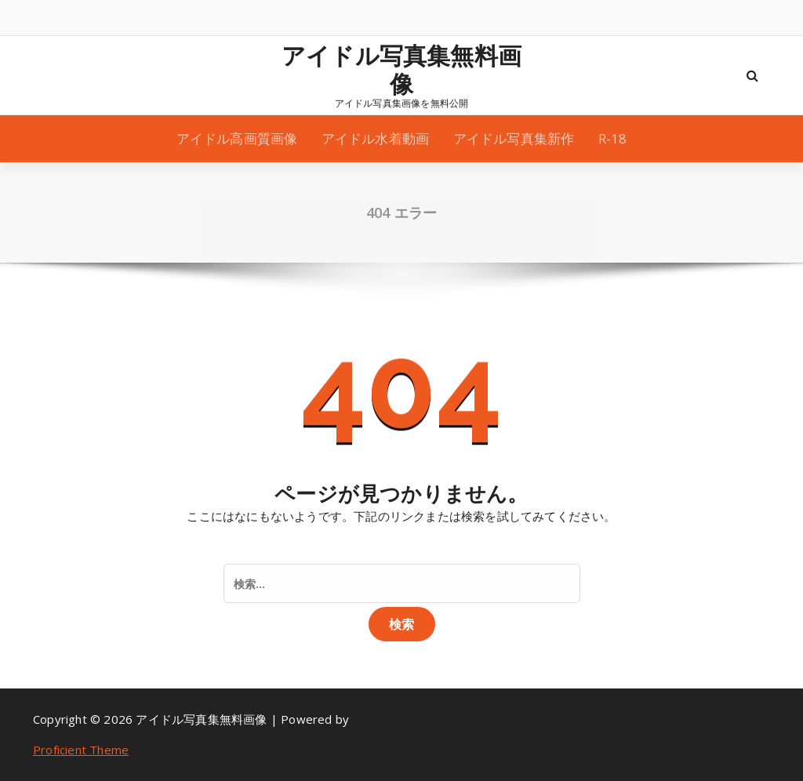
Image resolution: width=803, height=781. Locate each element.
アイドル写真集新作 (514, 138)
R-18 (612, 138)
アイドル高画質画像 (237, 138)
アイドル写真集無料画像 (401, 70)
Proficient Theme (81, 749)
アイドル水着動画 (376, 138)
